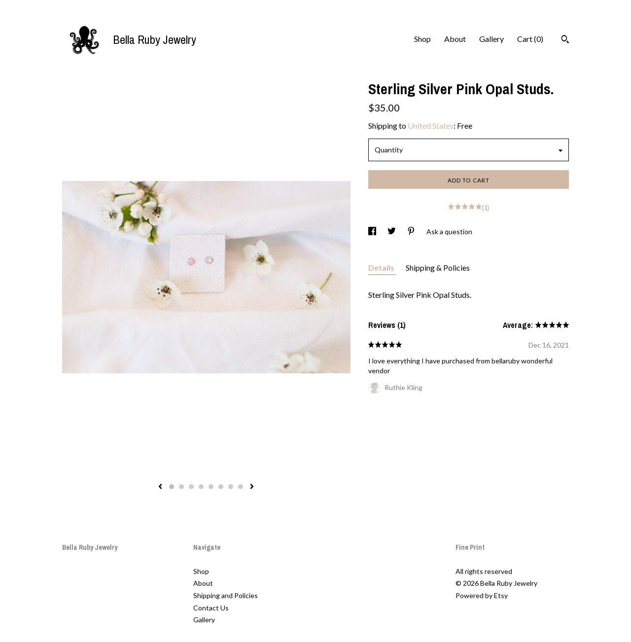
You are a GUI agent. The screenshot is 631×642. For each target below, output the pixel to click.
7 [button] (230, 486)
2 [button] (181, 486)
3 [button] (191, 486)
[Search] (565, 40)
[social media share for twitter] (392, 231)
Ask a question (449, 231)
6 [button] (220, 486)
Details (382, 267)
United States (431, 125)
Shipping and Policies (225, 595)
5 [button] (211, 486)
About (455, 38)
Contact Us (211, 608)
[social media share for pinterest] (412, 231)
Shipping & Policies (438, 267)
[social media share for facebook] (373, 231)
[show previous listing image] (160, 487)
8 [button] (240, 486)
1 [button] (171, 486)
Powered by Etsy (482, 595)
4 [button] (201, 486)
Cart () (530, 38)
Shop (422, 38)
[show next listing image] (251, 487)
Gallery (491, 38)
